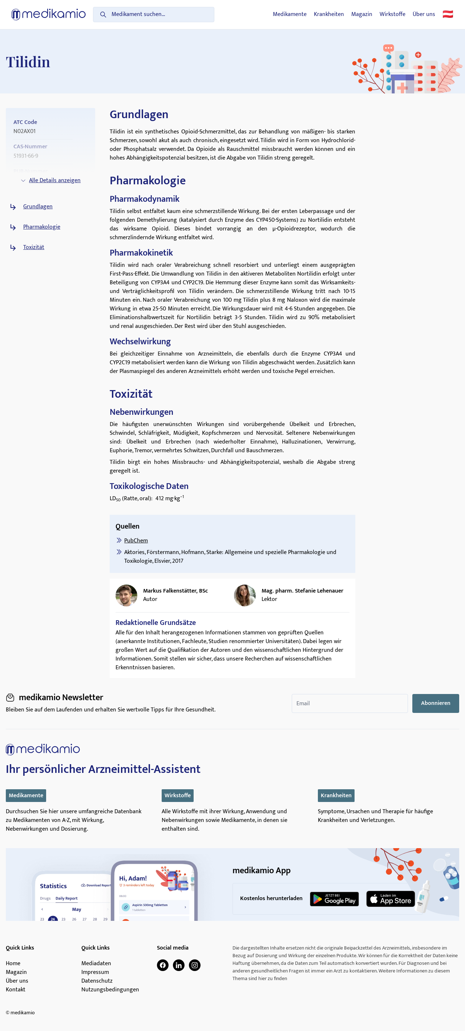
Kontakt (15, 990)
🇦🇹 (447, 14)
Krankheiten (329, 14)
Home (13, 963)
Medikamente (290, 14)
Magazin (361, 14)
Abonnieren (435, 703)
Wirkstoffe (392, 14)
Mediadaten (96, 963)
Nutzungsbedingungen (110, 990)
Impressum (95, 972)
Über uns (424, 14)
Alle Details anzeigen (50, 180)
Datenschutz (97, 981)
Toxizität (33, 247)
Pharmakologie (41, 227)
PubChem (136, 541)
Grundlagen (38, 206)
